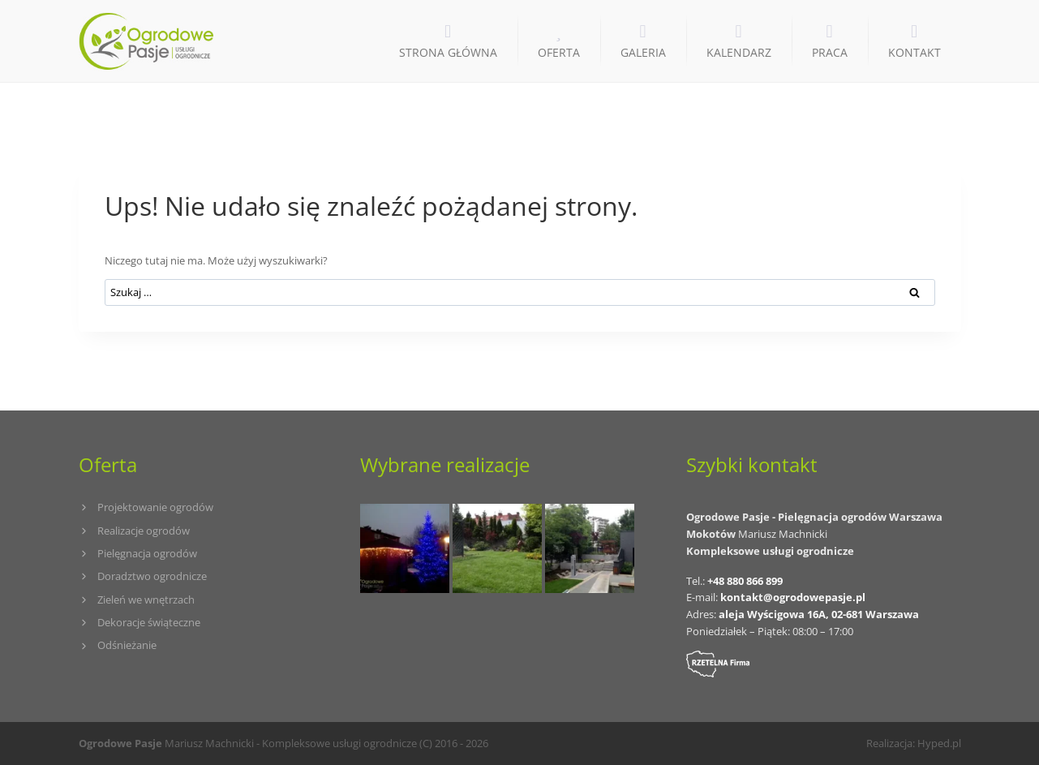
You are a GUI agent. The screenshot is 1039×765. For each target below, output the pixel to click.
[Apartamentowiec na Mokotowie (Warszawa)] (589, 548)
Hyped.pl (939, 743)
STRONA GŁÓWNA (448, 52)
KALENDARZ (738, 52)
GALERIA (643, 52)
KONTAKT (914, 52)
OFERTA (559, 52)
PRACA (830, 52)
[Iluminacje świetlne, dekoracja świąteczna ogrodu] (404, 548)
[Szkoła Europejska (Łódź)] (497, 548)
